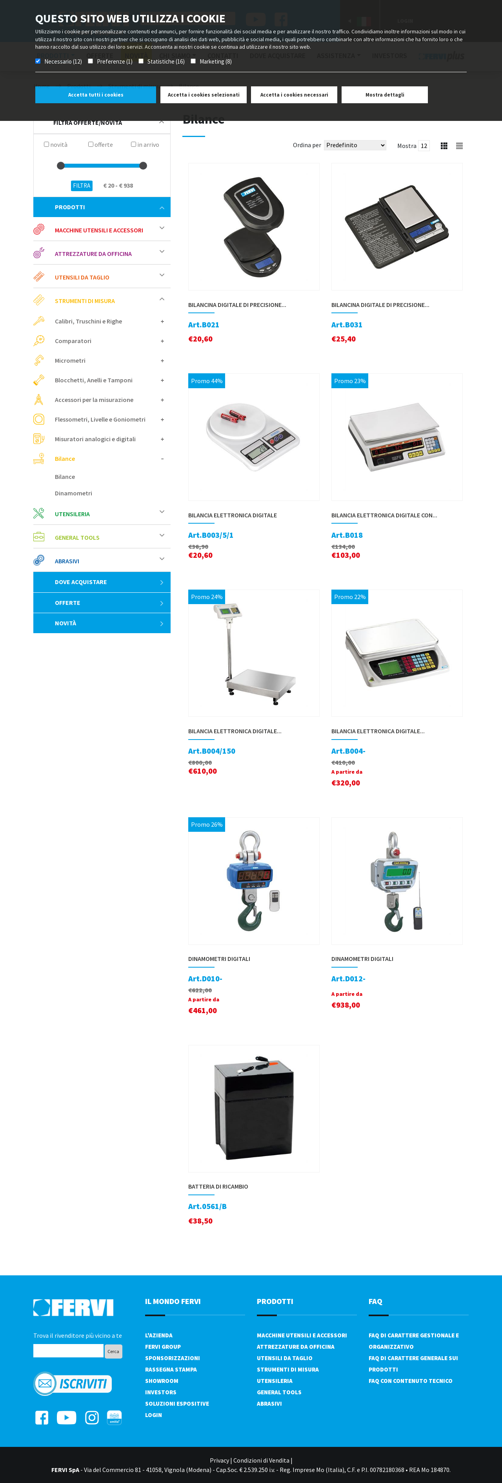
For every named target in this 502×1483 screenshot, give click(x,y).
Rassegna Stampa (171, 1369)
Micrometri (70, 360)
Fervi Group (163, 1346)
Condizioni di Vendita (261, 1460)
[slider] (61, 166)
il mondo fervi (173, 1301)
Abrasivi (67, 561)
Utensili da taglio (82, 277)
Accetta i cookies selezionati (204, 94)
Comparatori (73, 341)
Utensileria (72, 514)
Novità (109, 623)
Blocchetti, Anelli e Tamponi (94, 380)
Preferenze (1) (115, 61)
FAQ (375, 1301)
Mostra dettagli (385, 94)
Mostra (407, 146)
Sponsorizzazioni (172, 1358)
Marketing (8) (216, 61)
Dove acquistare (109, 582)
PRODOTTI (275, 1301)
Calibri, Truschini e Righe (88, 321)
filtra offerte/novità (108, 122)
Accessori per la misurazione (94, 400)
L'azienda (159, 1335)
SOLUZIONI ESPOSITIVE (177, 1403)
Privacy (219, 1460)
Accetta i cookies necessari (294, 94)
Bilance (65, 458)
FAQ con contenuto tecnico (411, 1380)
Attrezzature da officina (93, 254)
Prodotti (109, 207)
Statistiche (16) (166, 61)
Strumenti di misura (85, 301)
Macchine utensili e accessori (99, 230)
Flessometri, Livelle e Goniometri (100, 419)
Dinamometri (73, 493)
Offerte (109, 602)
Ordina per (307, 145)
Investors (160, 1392)
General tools (77, 537)
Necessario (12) (63, 61)
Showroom (161, 1380)
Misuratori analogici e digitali (95, 439)
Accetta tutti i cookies (96, 94)
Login (153, 1415)
